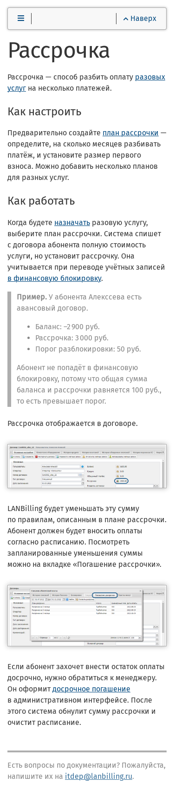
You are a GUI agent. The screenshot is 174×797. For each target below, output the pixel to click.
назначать (72, 222)
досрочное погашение (91, 688)
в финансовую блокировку (54, 278)
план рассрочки (131, 132)
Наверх (139, 18)
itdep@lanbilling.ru (98, 776)
